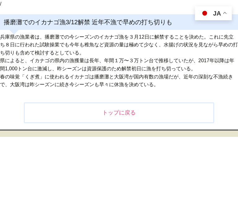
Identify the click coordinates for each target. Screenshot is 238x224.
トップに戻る (119, 113)
